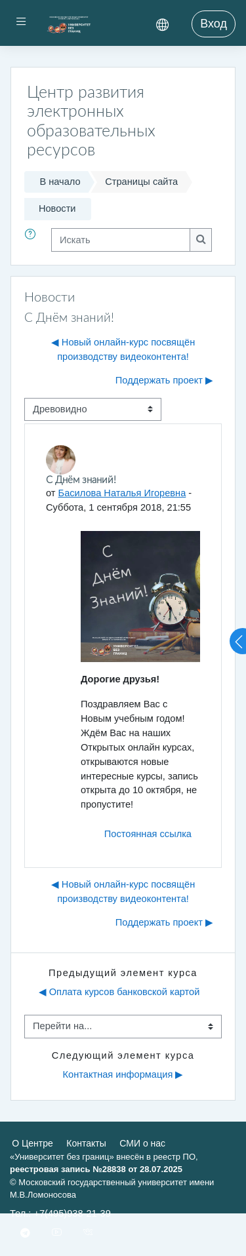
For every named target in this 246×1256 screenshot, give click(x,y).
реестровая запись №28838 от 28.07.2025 (96, 1169)
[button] (32, 240)
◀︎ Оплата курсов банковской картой (119, 992)
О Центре (32, 1143)
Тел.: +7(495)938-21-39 (60, 1213)
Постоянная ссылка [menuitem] (148, 834)
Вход (213, 23)
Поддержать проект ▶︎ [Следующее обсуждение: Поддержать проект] (164, 380)
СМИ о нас (142, 1143)
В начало (59, 181)
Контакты (86, 1143)
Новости (57, 208)
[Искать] (120, 240)
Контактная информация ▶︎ (123, 1074)
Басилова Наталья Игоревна (122, 493)
